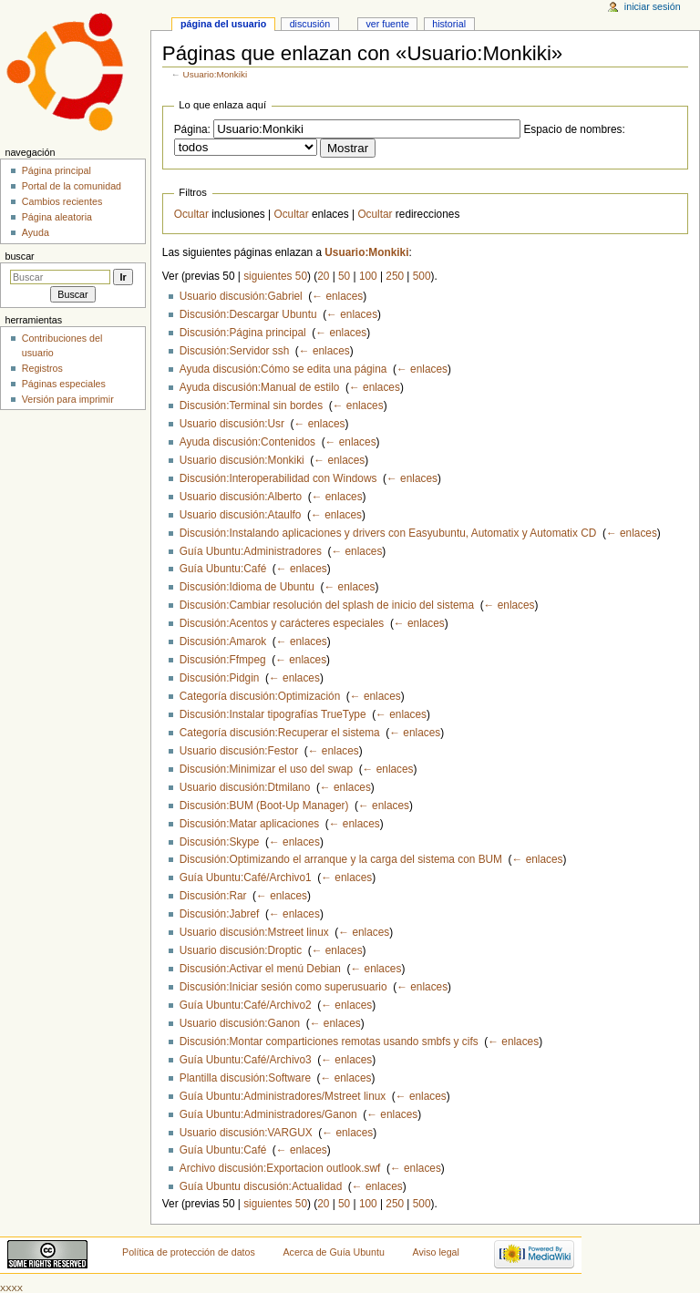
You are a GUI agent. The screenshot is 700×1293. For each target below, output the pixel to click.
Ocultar (191, 214)
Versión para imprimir (68, 399)
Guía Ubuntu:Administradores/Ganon (268, 1114)
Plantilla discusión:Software (245, 1078)
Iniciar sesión (652, 6)
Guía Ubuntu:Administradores (251, 551)
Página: (192, 129)
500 (422, 276)
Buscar (19, 256)
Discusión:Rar (213, 895)
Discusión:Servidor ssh (234, 350)
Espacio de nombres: (573, 129)
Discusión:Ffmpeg (223, 659)
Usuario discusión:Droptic (241, 950)
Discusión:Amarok (223, 641)
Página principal (56, 170)
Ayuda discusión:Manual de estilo (260, 387)
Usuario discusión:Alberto (241, 496)
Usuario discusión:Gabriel (241, 296)
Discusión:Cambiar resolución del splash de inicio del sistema (327, 605)
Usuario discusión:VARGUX (246, 1132)
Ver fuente (387, 23)
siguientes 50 (275, 276)
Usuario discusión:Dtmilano (245, 787)
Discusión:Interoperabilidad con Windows (278, 478)
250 (395, 276)
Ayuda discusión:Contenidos (247, 442)
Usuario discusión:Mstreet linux (254, 932)
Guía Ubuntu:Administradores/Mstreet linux (283, 1096)
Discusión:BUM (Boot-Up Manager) (264, 805)
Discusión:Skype (220, 842)
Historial (449, 23)
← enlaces (337, 296)
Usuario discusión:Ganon (240, 1023)
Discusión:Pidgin (220, 678)
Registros (42, 368)
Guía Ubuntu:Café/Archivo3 (246, 1059)
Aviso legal (436, 1252)
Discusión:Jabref (220, 914)
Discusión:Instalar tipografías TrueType (273, 714)
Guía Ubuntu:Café (223, 568)
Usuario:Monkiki (215, 74)
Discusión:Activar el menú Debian (260, 968)
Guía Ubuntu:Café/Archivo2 (246, 1005)
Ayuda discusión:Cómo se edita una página (283, 369)
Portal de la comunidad (71, 185)
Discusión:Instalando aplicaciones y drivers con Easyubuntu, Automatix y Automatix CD (388, 533)
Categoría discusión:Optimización (260, 696)
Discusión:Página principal (243, 332)
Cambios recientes (62, 201)
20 (323, 276)
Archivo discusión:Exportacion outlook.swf (280, 1168)
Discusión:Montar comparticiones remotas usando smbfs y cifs (329, 1041)
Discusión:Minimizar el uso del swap (266, 769)
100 (368, 276)
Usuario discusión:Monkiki (242, 460)
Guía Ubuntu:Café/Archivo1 (246, 877)
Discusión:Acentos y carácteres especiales (282, 623)
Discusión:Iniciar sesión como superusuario (283, 986)
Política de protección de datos (188, 1252)
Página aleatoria (57, 216)
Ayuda (35, 232)
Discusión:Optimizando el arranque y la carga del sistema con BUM (341, 859)
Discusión (310, 23)
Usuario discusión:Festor (239, 750)
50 (344, 276)
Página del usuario (223, 23)
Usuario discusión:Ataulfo (241, 514)
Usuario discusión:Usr (232, 423)
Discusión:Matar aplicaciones (249, 823)
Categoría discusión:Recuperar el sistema (280, 732)
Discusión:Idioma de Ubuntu (247, 586)
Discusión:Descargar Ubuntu (248, 314)
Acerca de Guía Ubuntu (334, 1252)
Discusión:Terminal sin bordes (251, 405)
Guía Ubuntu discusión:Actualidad (261, 1186)
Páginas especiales (64, 383)
